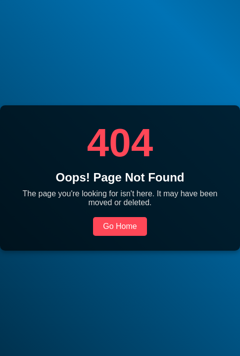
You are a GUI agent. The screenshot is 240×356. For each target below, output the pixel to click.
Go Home (120, 226)
